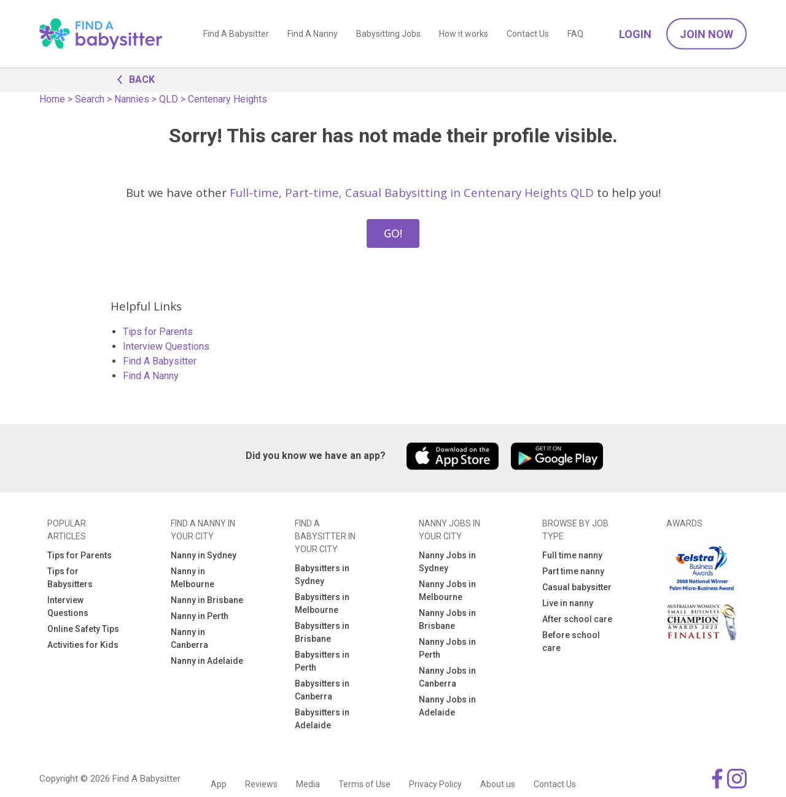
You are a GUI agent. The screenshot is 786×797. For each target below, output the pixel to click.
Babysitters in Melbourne (322, 603)
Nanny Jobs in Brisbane (447, 619)
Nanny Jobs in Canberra (447, 677)
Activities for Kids (83, 645)
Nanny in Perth (199, 616)
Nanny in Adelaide (207, 661)
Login (635, 34)
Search (89, 99)
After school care (577, 619)
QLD (168, 99)
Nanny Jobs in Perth (447, 648)
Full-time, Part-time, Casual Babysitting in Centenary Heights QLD (412, 192)
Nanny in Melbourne (192, 577)
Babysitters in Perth (322, 661)
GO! (393, 233)
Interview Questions (166, 346)
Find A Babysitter (236, 34)
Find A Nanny (312, 34)
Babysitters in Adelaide (322, 718)
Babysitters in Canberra (322, 690)
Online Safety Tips (83, 629)
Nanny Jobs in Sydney (447, 561)
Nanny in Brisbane (207, 600)
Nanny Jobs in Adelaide (447, 706)
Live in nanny (567, 603)
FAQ (575, 34)
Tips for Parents (158, 331)
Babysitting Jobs (388, 34)
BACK (133, 79)
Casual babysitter (577, 587)
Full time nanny (572, 555)
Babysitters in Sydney (322, 574)
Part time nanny (573, 571)
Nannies (131, 99)
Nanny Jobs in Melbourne (447, 590)
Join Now (706, 34)
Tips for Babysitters (70, 577)
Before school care (571, 641)
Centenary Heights (227, 99)
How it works (463, 34)
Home (52, 99)
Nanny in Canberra (189, 638)
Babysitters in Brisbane (322, 632)
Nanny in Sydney (203, 555)
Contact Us (528, 34)
